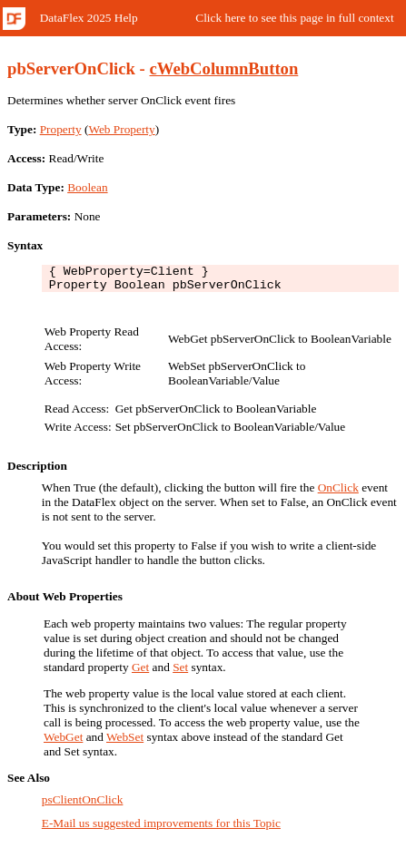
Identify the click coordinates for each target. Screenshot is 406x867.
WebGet (63, 742)
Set (180, 672)
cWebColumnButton (224, 68)
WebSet (125, 742)
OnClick (338, 493)
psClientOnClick (83, 805)
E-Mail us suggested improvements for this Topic (161, 828)
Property (61, 129)
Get (140, 672)
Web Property (121, 129)
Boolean (87, 187)
